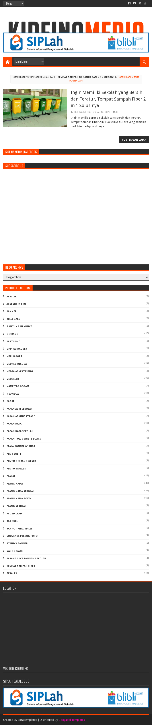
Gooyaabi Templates (71, 719)
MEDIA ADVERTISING (19, 371)
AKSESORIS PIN (16, 304)
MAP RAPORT (14, 356)
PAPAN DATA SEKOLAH (19, 431)
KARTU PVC (13, 341)
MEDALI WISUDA (16, 363)
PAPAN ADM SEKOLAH (19, 408)
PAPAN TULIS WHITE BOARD (23, 438)
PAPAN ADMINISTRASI (20, 416)
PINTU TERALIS (16, 468)
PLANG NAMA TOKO (18, 498)
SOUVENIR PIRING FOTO (22, 536)
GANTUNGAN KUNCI (19, 326)
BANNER (11, 311)
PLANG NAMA (14, 483)
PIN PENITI (13, 453)
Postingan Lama (134, 139)
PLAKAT (11, 476)
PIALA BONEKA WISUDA (20, 446)
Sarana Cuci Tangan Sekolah (26, 558)
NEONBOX (12, 393)
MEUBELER (12, 379)
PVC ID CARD (14, 513)
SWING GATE (14, 551)
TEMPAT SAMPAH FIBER (20, 566)
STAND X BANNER (17, 543)
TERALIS (11, 573)
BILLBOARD (13, 319)
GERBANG (12, 334)
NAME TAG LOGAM (17, 386)
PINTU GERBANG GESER (21, 461)
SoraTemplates (27, 719)
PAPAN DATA (13, 423)
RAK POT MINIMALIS (19, 528)
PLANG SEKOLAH (16, 506)
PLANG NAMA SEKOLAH (20, 491)
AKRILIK (11, 296)
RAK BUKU (12, 521)
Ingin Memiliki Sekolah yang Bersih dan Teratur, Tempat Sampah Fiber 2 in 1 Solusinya (108, 99)
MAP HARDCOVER (16, 348)
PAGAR (10, 401)
